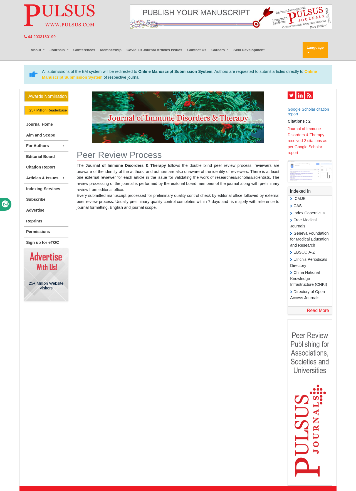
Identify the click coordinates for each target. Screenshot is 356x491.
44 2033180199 (40, 36)
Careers (218, 50)
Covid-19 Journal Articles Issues (154, 50)
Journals (58, 50)
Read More (318, 310)
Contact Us (196, 50)
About (36, 50)
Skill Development (248, 50)
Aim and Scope (40, 135)
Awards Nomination (47, 96)
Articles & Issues (46, 178)
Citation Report (40, 167)
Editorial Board (40, 156)
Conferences (84, 50)
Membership (111, 50)
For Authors (46, 146)
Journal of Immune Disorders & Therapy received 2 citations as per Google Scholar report (307, 141)
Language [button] (315, 47)
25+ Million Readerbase (47, 110)
